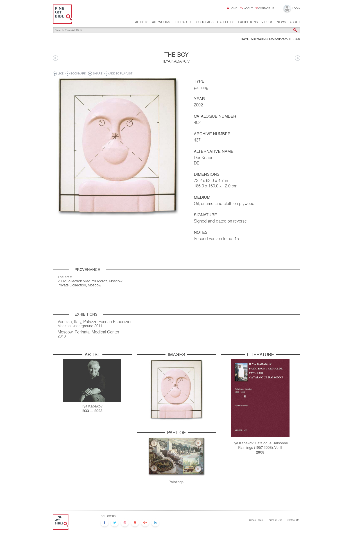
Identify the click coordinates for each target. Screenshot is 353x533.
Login (296, 8)
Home (233, 8)
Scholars (204, 23)
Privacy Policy (255, 520)
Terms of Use (274, 520)
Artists (141, 23)
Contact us (266, 8)
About (248, 8)
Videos (267, 23)
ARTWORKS (259, 39)
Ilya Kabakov (278, 39)
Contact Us (293, 520)
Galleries (225, 23)
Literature (183, 23)
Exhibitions (248, 23)
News (281, 23)
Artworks (161, 23)
